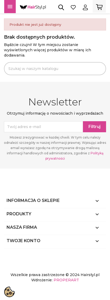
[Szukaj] (55, 68)
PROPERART (66, 280)
